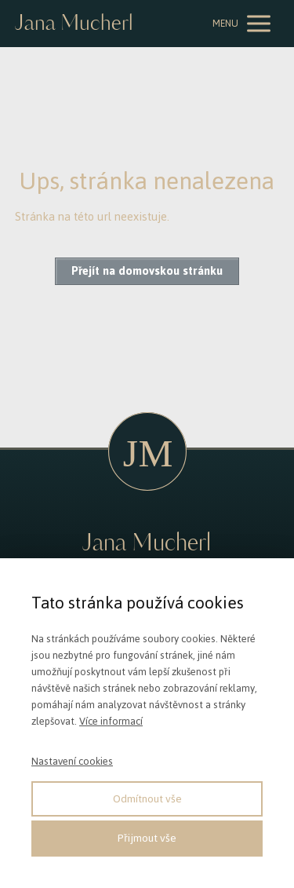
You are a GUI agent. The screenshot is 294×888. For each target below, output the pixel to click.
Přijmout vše (147, 838)
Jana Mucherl (73, 24)
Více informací (111, 721)
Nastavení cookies (72, 761)
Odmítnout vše (147, 798)
